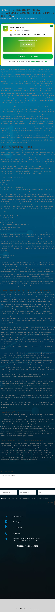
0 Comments (34, 18)
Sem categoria (17, 18)
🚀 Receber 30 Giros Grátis (27, 56)
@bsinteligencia (17, 516)
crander (26, 18)
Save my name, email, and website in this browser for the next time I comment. (25, 498)
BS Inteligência (17, 527)
